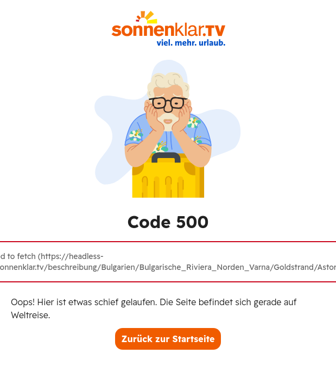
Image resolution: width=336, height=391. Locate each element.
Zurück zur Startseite (168, 338)
